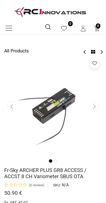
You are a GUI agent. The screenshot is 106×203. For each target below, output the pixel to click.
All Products (16, 51)
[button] (11, 106)
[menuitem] (64, 28)
